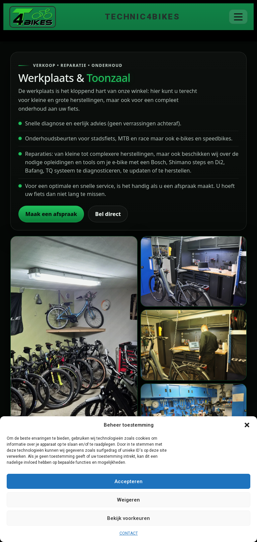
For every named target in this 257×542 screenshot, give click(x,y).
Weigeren (128, 500)
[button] (247, 425)
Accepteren (128, 481)
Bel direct (108, 214)
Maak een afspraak (51, 214)
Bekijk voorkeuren (128, 518)
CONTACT (128, 533)
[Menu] (238, 16)
